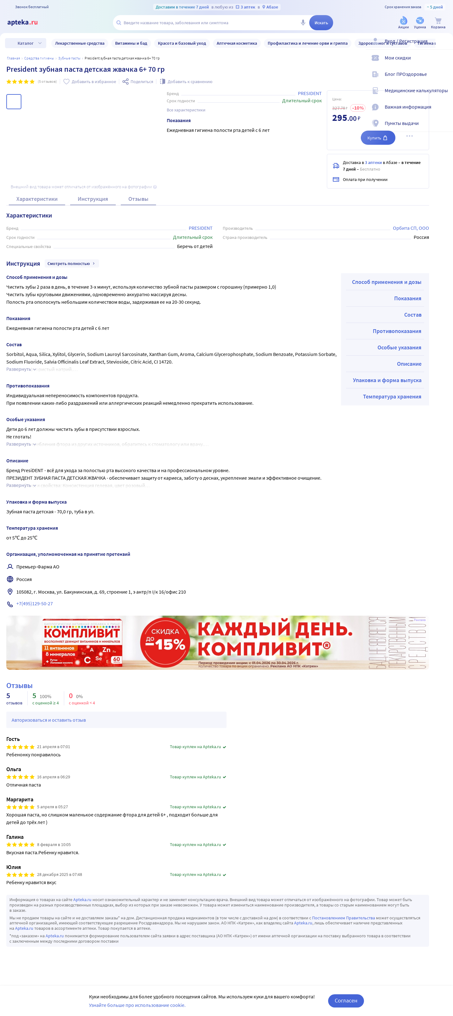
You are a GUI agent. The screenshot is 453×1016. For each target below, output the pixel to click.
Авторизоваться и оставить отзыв (49, 720)
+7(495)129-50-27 (34, 603)
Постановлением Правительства (343, 918)
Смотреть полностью (72, 263)
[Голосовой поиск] (303, 23)
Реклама (420, 620)
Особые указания (400, 347)
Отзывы (138, 198)
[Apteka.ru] (28, 22)
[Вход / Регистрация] (444, 46)
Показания (408, 298)
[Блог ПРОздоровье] (444, 79)
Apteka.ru (82, 899)
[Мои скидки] (444, 63)
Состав (413, 314)
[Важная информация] (444, 112)
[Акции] (403, 23)
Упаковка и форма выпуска (387, 380)
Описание (409, 363)
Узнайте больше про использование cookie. (137, 1005)
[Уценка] (420, 23)
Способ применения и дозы (387, 281)
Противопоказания (397, 331)
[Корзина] (438, 23)
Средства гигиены (39, 58)
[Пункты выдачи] (444, 128)
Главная (13, 58)
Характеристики (37, 198)
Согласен (346, 1000)
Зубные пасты (69, 58)
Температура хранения (392, 396)
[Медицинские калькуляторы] (444, 95)
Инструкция (93, 198)
